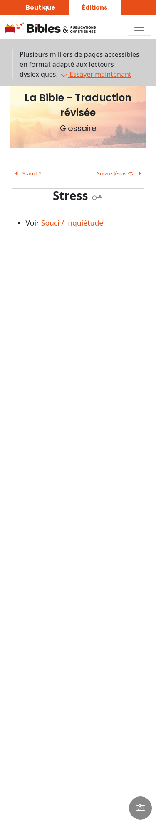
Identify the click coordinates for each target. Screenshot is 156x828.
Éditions (94, 7)
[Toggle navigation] (139, 27)
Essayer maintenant (95, 74)
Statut (27, 173)
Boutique (40, 7)
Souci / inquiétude (72, 223)
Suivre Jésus (120, 173)
